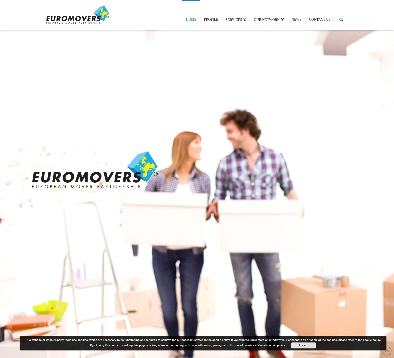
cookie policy (276, 345)
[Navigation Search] (341, 15)
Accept (304, 345)
